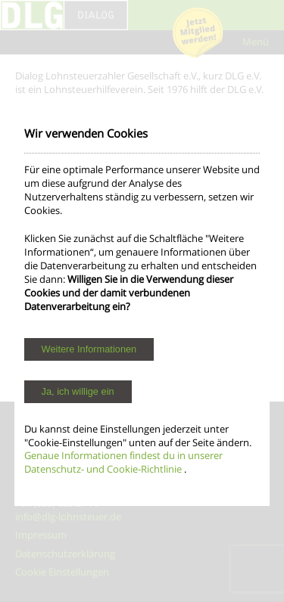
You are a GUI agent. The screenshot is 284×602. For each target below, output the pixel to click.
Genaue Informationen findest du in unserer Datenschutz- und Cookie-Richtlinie (123, 462)
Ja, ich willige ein (78, 391)
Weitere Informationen (89, 349)
